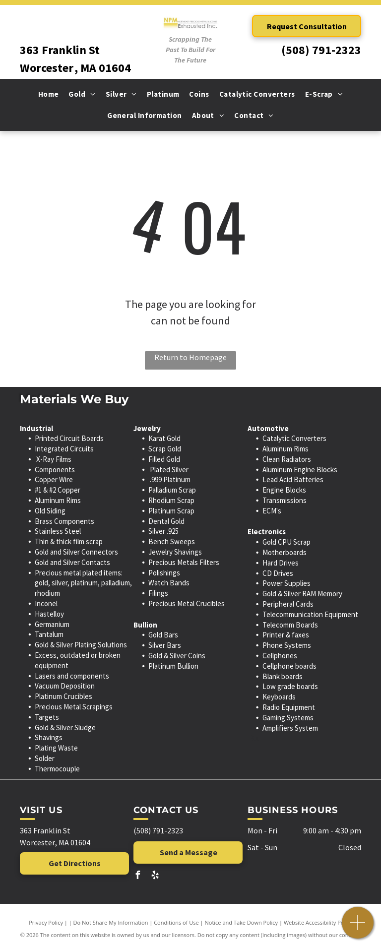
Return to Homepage (190, 357)
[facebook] (137, 876)
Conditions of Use (176, 922)
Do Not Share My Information (110, 922)
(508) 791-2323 (321, 50)
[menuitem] (48, 94)
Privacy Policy (46, 922)
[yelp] (154, 876)
